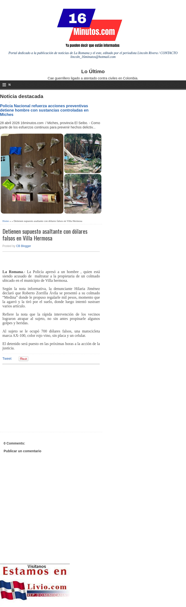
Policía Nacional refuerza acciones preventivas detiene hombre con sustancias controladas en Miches (44, 110)
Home (5, 220)
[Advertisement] (40, 397)
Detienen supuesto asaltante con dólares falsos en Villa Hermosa (44, 235)
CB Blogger (23, 246)
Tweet (6, 358)
